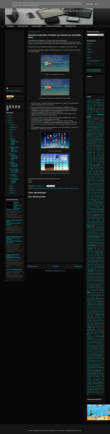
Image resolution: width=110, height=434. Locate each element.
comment (99, 151)
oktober (12, 124)
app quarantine (99, 126)
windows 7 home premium (94, 377)
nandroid (94, 257)
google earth (99, 192)
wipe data (89, 386)
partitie (99, 271)
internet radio (99, 214)
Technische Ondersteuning (53, 26)
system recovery (98, 330)
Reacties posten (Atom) (59, 270)
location (102, 230)
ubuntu (100, 349)
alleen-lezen (90, 111)
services (91, 310)
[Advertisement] (55, 250)
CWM (98, 154)
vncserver (99, 363)
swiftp (100, 326)
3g (92, 102)
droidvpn (95, 165)
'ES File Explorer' (38, 122)
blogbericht (95, 134)
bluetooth (96, 136)
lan (94, 224)
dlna (101, 159)
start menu (95, 318)
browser (91, 142)
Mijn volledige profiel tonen (13, 91)
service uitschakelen (99, 308)
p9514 (89, 58)
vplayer (102, 365)
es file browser (97, 167)
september (13, 127)
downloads (89, 164)
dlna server (98, 161)
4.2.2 (101, 102)
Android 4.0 (101, 117)
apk (38, 188)
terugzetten (99, 339)
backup (100, 129)
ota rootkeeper (90, 268)
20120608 (98, 99)
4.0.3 (96, 102)
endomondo (89, 167)
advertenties (90, 106)
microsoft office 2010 (92, 246)
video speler (96, 360)
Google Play (94, 197)
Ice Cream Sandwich (93, 60)
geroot (102, 187)
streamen (89, 321)
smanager (100, 313)
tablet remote (93, 333)
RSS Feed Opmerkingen (94, 71)
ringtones (97, 290)
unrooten (91, 354)
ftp (101, 180)
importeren (91, 212)
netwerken (100, 260)
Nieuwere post (32, 266)
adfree (88, 105)
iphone (88, 217)
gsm (101, 200)
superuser (89, 326)
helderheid (94, 203)
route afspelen (91, 297)
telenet (89, 338)
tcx (100, 333)
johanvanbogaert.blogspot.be (93, 222)
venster (96, 357)
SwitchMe (33, 42)
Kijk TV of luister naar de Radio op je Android (14, 170)
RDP (88, 283)
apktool (92, 126)
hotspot (95, 208)
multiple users (60, 188)
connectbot (90, 152)
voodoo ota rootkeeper (92, 366)
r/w (92, 281)
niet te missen (100, 261)
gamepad (99, 181)
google (100, 190)
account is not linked (92, 104)
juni (11, 134)
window (100, 374)
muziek (98, 252)
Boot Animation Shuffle (97, 139)
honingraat (89, 208)
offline (66, 188)
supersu (99, 324)
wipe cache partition (97, 385)
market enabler (100, 235)
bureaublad (99, 142)
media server (101, 242)
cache (96, 145)
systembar (89, 332)
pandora (100, 270)
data (88, 157)
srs (89, 318)
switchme (76, 188)
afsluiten (99, 106)
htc (99, 208)
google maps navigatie (92, 196)
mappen (100, 233)
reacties (89, 284)
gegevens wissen (98, 186)
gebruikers (54, 188)
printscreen (94, 277)
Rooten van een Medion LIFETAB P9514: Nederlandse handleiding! (13, 256)
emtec (100, 165)
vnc (96, 361)
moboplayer (90, 248)
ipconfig (100, 215)
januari (12, 193)
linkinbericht (95, 229)
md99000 (89, 242)
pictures (102, 273)
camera (90, 146)
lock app (91, 232)
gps (93, 201)
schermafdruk (98, 301)
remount (91, 290)
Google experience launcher (94, 193)
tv (94, 348)
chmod (96, 146)
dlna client (89, 161)
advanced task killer (97, 105)
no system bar (92, 262)
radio (101, 281)
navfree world (101, 257)
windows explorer (91, 380)
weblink (102, 370)
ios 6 (91, 215)
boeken (102, 136)
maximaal (100, 236)
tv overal (100, 348)
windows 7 (98, 376)
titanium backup (92, 342)
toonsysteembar (90, 345)
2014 (9, 118)
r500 (96, 281)
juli (11, 132)
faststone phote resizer (94, 174)
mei (11, 136)
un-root (88, 351)
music (100, 251)
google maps (99, 195)
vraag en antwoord (97, 367)
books (90, 137)
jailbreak (94, 218)
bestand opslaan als (97, 131)
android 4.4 (99, 118)
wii (95, 374)
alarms (94, 109)
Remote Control (94, 287)
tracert (102, 346)
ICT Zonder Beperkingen (13, 175)
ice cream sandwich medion (93, 211)
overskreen (99, 268)
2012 (9, 122)
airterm (88, 109)
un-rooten (95, 351)
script (97, 304)
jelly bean (100, 218)
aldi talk (100, 109)
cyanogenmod (90, 155)
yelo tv (92, 389)
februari (12, 190)
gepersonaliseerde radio (92, 187)
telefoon (100, 336)
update (96, 354)
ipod (100, 217)
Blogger (102, 134)
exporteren (95, 170)
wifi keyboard (90, 374)
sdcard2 (89, 307)
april (11, 185)
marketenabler (92, 236)
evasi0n (99, 168)
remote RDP (101, 289)
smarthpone (89, 314)
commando (89, 151)
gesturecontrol (97, 189)
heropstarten (101, 203)
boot (94, 137)
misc (101, 246)
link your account (95, 227)
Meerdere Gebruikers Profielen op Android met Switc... (13, 157)
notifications (89, 264)
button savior (98, 143)
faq (103, 173)
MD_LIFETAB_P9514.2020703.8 (94, 240)
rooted (88, 294)
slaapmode (93, 313)
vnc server (101, 361)
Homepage (55, 266)
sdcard (100, 305)
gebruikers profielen (99, 183)
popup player (92, 276)
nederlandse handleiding (95, 258)
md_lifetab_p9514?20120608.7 (94, 237)
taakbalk (96, 332)
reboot (90, 286)
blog (88, 134)
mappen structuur (91, 235)
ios (87, 215)
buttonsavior (90, 145)
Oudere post (78, 266)
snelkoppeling (98, 316)
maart (11, 188)
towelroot (97, 346)
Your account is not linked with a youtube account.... (14, 180)
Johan (36, 186)
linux (101, 229)
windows (89, 376)
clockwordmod (90, 149)
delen (100, 157)
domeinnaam (90, 162)
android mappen (91, 120)
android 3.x (93, 117)
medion (89, 52)
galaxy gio (90, 181)
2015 (9, 115)
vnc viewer (91, 363)
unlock (97, 352)
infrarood (92, 214)
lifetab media (99, 226)
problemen (99, 278)
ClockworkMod (99, 149)
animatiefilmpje (98, 124)
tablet (102, 332)
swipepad (89, 327)
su (101, 323)
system (89, 330)
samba (102, 298)
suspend (95, 326)
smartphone (98, 314)
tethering (94, 341)
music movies (90, 252)
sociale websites (100, 317)
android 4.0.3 (92, 118)
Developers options (97, 158)
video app (89, 360)
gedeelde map (93, 184)
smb (88, 316)
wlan (95, 386)
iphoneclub (94, 217)
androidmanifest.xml (91, 123)
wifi (93, 373)
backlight (95, 129)
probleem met (92, 278)
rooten (94, 295)
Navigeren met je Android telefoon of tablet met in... (14, 149)
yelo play (96, 388)
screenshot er (90, 304)
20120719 (97, 101)
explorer (89, 170)
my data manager (96, 255)
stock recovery (99, 320)
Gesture (90, 189)
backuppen (89, 130)
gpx (97, 200)
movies (96, 249)
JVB (103, 222)
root (88, 46)
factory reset (92, 173)
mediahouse (92, 243)
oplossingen (91, 265)
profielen (71, 188)
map (95, 233)
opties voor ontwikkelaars (92, 267)
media (94, 242)
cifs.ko (91, 148)
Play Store (95, 274)
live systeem (90, 230)
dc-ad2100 (94, 157)
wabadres (89, 368)
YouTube (89, 391)
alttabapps (89, 114)
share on (89, 311)
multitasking (94, 251)
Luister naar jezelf (22, 26)
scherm (97, 299)
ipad (95, 215)
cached (102, 145)
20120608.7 (89, 101)
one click (102, 264)
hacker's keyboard (91, 202)
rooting (100, 295)
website (91, 372)
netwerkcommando (91, 260)
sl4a (88, 313)
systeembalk (98, 329)
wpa (99, 386)
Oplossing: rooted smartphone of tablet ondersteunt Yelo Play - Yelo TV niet (14, 206)
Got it (96, 4)
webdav (96, 370)
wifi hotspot (99, 373)
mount (99, 248)
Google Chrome (90, 192)
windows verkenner (92, 383)
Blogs (90, 136)
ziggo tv (94, 392)
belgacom (98, 130)
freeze (97, 180)
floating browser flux (92, 179)
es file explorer (43, 188)
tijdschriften (101, 341)
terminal (100, 338)
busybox (89, 143)
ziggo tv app (101, 392)
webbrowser (90, 370)
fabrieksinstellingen (99, 171)
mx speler (94, 254)
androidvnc (101, 123)
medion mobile (99, 245)
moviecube (89, 249)
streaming (96, 321)
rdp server (94, 283)
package (95, 270)
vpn (89, 367)
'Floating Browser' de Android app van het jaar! (13, 164)
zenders (89, 392)
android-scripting (98, 121)
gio (103, 189)
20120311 (89, 99)
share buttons (98, 310)
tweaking (89, 349)
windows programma (97, 382)
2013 (9, 120)
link (88, 227)
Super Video (90, 324)
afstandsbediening (91, 108)
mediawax (99, 243)
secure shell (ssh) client (98, 307)
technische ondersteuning (93, 335)
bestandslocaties (98, 133)
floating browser (98, 177)
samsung (91, 300)
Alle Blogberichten (70, 26)
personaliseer (95, 273)
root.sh (100, 292)
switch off (98, 327)
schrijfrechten (90, 302)
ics (88, 55)
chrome (102, 146)
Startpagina (10, 26)
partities (89, 273)
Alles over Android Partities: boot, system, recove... (14, 141)
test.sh (88, 341)
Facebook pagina (37, 26)
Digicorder (95, 159)
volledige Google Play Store (94, 364)
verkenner (98, 358)
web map (98, 368)
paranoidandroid (90, 271)
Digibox (88, 159)
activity (100, 104)
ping (90, 274)
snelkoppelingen (90, 317)
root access (93, 292)
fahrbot (49, 188)
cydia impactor (99, 155)
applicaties (89, 127)
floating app (90, 177)
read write (101, 284)
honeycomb (98, 207)
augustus (12, 129)
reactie (100, 283)
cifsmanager (98, 148)
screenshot (98, 302)
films (95, 176)
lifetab (88, 49)
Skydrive (100, 311)
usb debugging (96, 355)
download (99, 162)
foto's (93, 180)
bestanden (89, 133)
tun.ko (90, 348)
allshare (97, 111)
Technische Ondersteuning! (13, 269)
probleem (101, 277)
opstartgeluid (99, 265)
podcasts (102, 274)
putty (94, 280)
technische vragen (91, 336)
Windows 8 (90, 379)
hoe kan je (91, 205)
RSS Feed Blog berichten (94, 69)
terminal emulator (91, 339)
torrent (97, 345)
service (90, 308)
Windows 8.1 (98, 379)
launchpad (99, 224)
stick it (92, 320)
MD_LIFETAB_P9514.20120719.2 (94, 239)
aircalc (99, 108)
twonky (95, 349)
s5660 (96, 298)
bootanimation (90, 140)
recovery (96, 286)
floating (100, 176)
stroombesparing (95, 323)
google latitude (90, 195)
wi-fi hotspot (97, 371)
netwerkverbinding (91, 261)
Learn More (89, 4)
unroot (102, 352)
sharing (94, 311)
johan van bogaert (93, 220)
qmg (98, 280)
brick (96, 140)
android (34, 188)
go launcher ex (92, 190)
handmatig (99, 202)
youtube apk (98, 390)
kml (90, 224)
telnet (94, 338)
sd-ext (94, 305)
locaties (96, 230)
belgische (89, 131)
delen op (89, 158)
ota (88, 63)
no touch (100, 262)
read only (95, 284)
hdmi (88, 204)
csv (96, 152)
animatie (91, 124)
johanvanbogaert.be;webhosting (94, 221)
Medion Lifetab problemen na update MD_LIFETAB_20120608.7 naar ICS (14, 222)
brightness (101, 140)
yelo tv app (99, 389)
